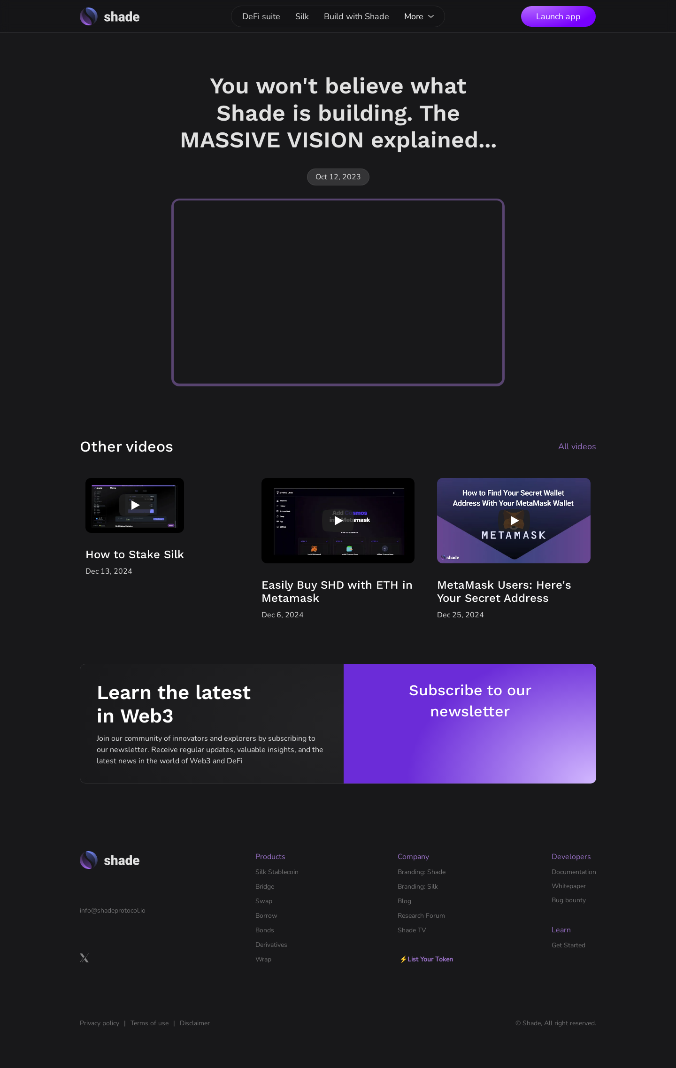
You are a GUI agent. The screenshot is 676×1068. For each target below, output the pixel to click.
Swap (263, 901)
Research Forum (421, 915)
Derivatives (271, 944)
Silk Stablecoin (277, 872)
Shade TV (412, 930)
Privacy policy (99, 1023)
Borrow (266, 915)
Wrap (263, 959)
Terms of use (150, 1023)
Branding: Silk (418, 886)
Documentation (574, 872)
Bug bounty (569, 900)
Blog (404, 901)
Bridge (264, 886)
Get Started (568, 945)
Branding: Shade (422, 872)
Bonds (264, 930)
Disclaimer (195, 1023)
